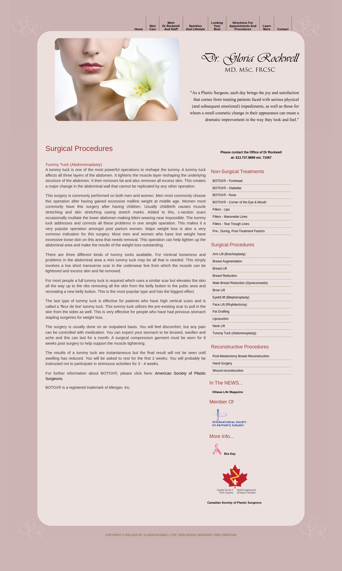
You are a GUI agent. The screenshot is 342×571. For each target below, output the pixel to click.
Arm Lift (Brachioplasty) (229, 254)
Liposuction (221, 319)
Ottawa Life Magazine (227, 392)
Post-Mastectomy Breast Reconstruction (241, 356)
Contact (283, 26)
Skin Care (152, 26)
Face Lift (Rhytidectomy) (230, 304)
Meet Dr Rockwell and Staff (171, 26)
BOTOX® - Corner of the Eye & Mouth (240, 202)
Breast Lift (220, 268)
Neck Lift (219, 326)
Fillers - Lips (221, 209)
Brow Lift (219, 290)
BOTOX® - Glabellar (227, 188)
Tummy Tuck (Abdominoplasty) (234, 333)
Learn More (267, 26)
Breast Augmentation (227, 261)
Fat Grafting (221, 311)
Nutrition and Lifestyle (195, 26)
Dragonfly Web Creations (217, 535)
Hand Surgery (222, 363)
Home (138, 26)
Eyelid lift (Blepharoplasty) (231, 297)
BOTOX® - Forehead (228, 181)
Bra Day (224, 453)
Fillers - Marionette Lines (230, 217)
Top (174, 535)
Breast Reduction (225, 276)
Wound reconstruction (228, 370)
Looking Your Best (217, 26)
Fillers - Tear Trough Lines (231, 224)
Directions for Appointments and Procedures (242, 26)
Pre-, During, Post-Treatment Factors (239, 231)
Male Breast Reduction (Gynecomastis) (240, 283)
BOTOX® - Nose (224, 195)
